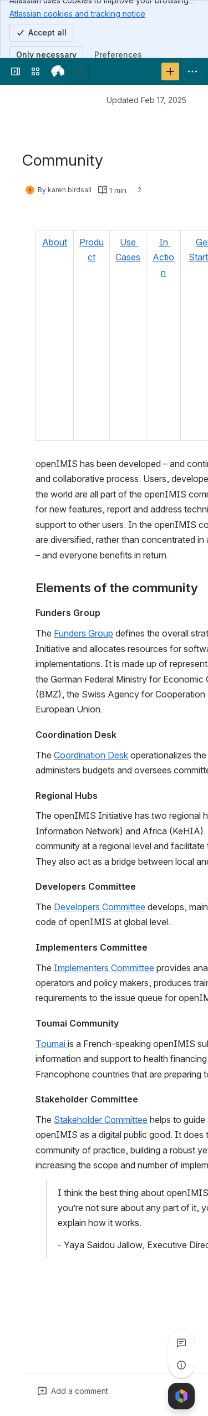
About (54, 242)
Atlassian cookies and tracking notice (77, 13)
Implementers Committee (104, 967)
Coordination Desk (91, 755)
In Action (163, 257)
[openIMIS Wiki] (58, 71)
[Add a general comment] (73, 1391)
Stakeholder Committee (101, 1119)
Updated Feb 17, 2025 (146, 100)
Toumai (51, 1043)
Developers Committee (99, 906)
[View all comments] (181, 1343)
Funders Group (83, 633)
